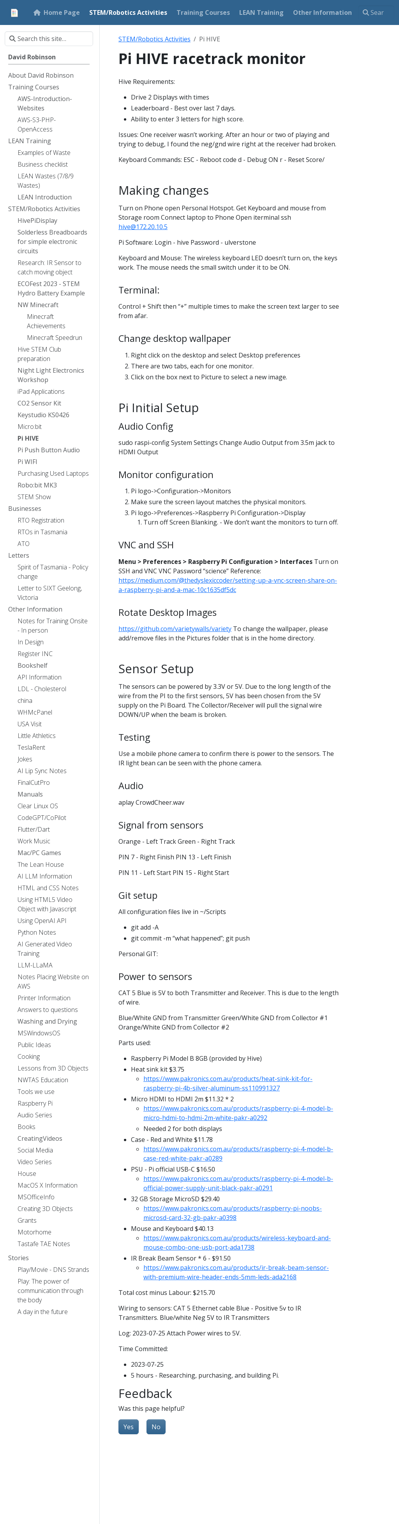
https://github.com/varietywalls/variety (174, 628)
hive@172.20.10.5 (143, 226)
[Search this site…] (376, 12)
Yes (129, 1427)
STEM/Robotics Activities (154, 39)
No (156, 1427)
